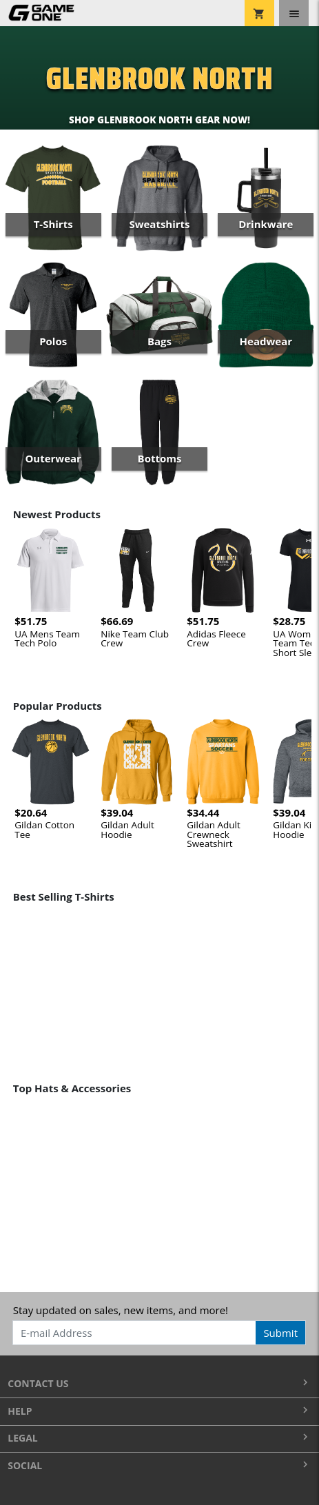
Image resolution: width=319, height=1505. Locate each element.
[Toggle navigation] (294, 13)
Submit (280, 1333)
